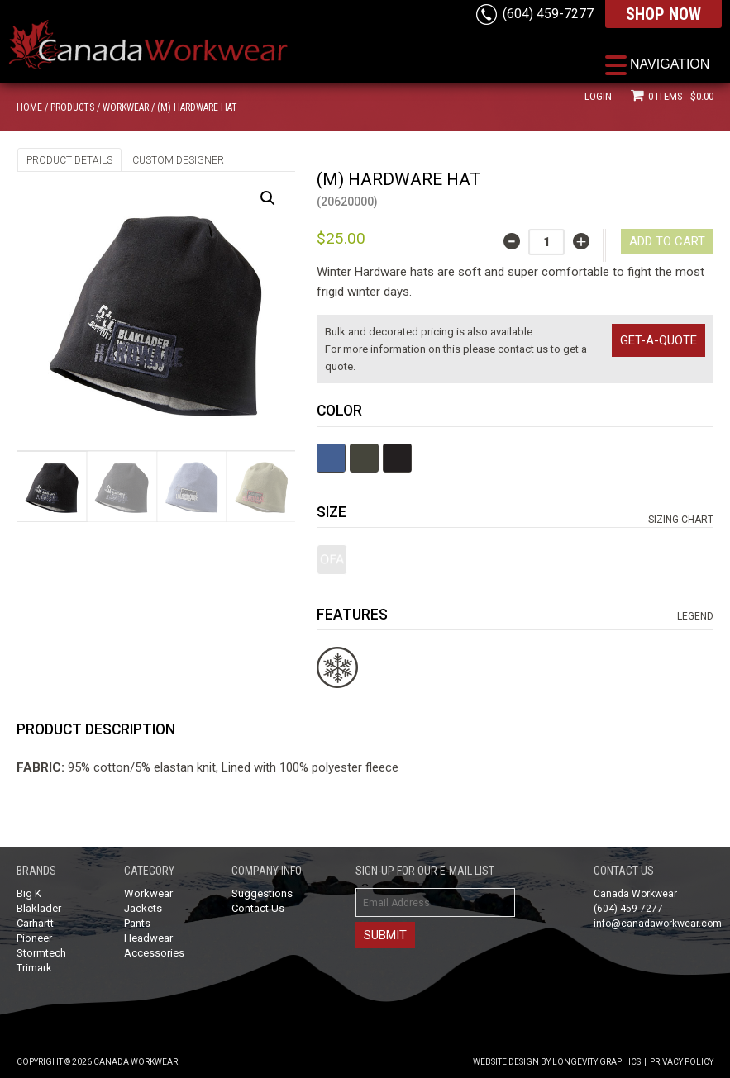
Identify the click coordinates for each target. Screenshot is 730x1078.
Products (72, 107)
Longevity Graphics (596, 1061)
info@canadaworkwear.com (658, 923)
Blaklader (39, 908)
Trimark (34, 968)
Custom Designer (178, 160)
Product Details (69, 160)
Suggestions (262, 893)
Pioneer (34, 938)
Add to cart (667, 241)
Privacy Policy (681, 1061)
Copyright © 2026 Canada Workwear (97, 1061)
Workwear (126, 107)
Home (29, 107)
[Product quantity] (546, 242)
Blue (331, 458)
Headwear (148, 938)
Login (598, 96)
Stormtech (41, 953)
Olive (364, 458)
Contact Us (257, 908)
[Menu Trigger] (657, 64)
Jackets (143, 908)
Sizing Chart (680, 519)
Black (397, 458)
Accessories (154, 953)
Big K (29, 893)
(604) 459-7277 (548, 13)
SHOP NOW (663, 14)
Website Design (506, 1061)
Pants (137, 923)
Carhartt (35, 923)
